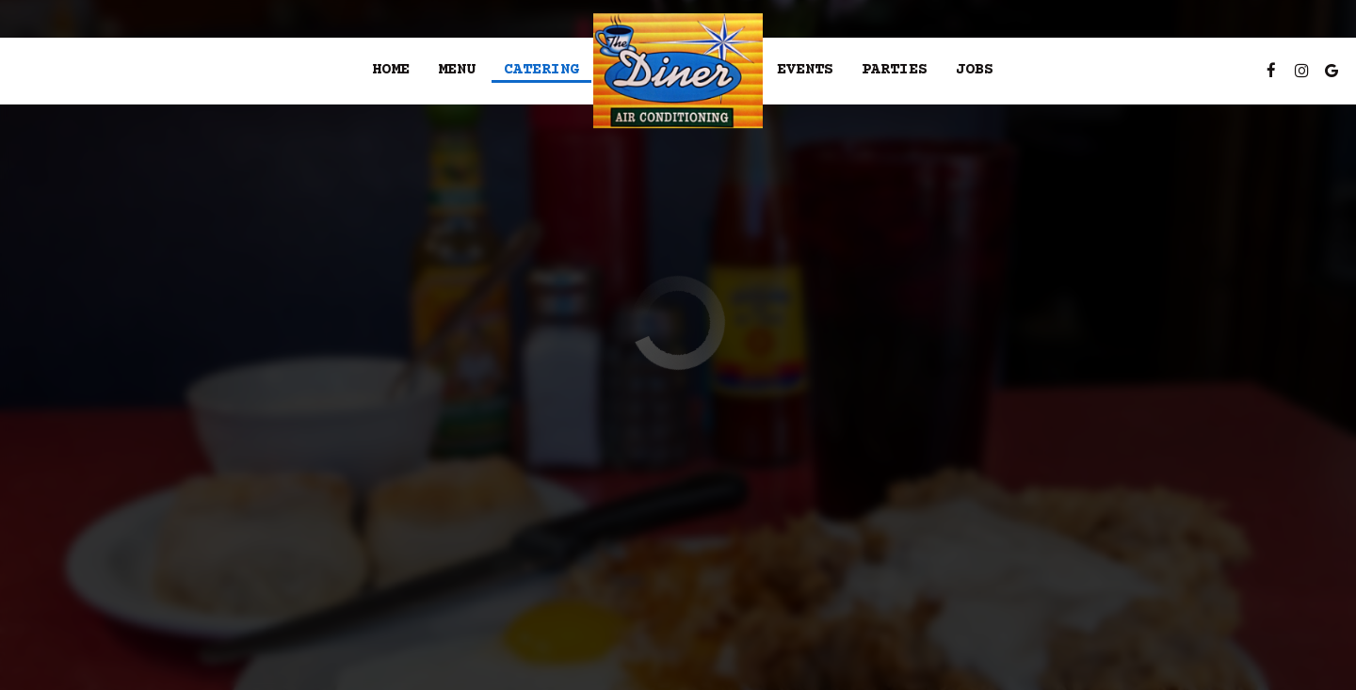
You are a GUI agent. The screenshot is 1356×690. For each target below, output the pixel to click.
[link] (678, 70)
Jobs (974, 70)
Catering (541, 70)
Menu (457, 70)
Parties (895, 70)
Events (805, 70)
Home (391, 70)
